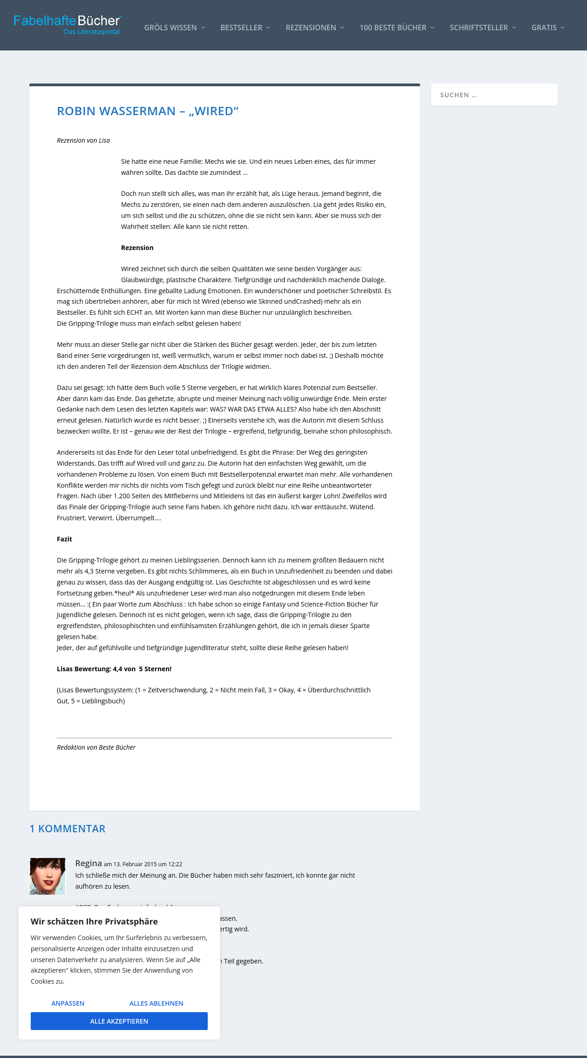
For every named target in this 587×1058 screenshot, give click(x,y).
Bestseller (242, 23)
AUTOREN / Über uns (321, 1047)
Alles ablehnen (156, 1003)
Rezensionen (311, 23)
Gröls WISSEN (170, 23)
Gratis (544, 23)
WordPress (193, 1047)
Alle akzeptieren (119, 1021)
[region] (119, 973)
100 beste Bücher (393, 23)
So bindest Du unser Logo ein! (403, 1047)
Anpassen (67, 1003)
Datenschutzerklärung (525, 1047)
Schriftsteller (479, 23)
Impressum (470, 1047)
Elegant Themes (98, 1047)
